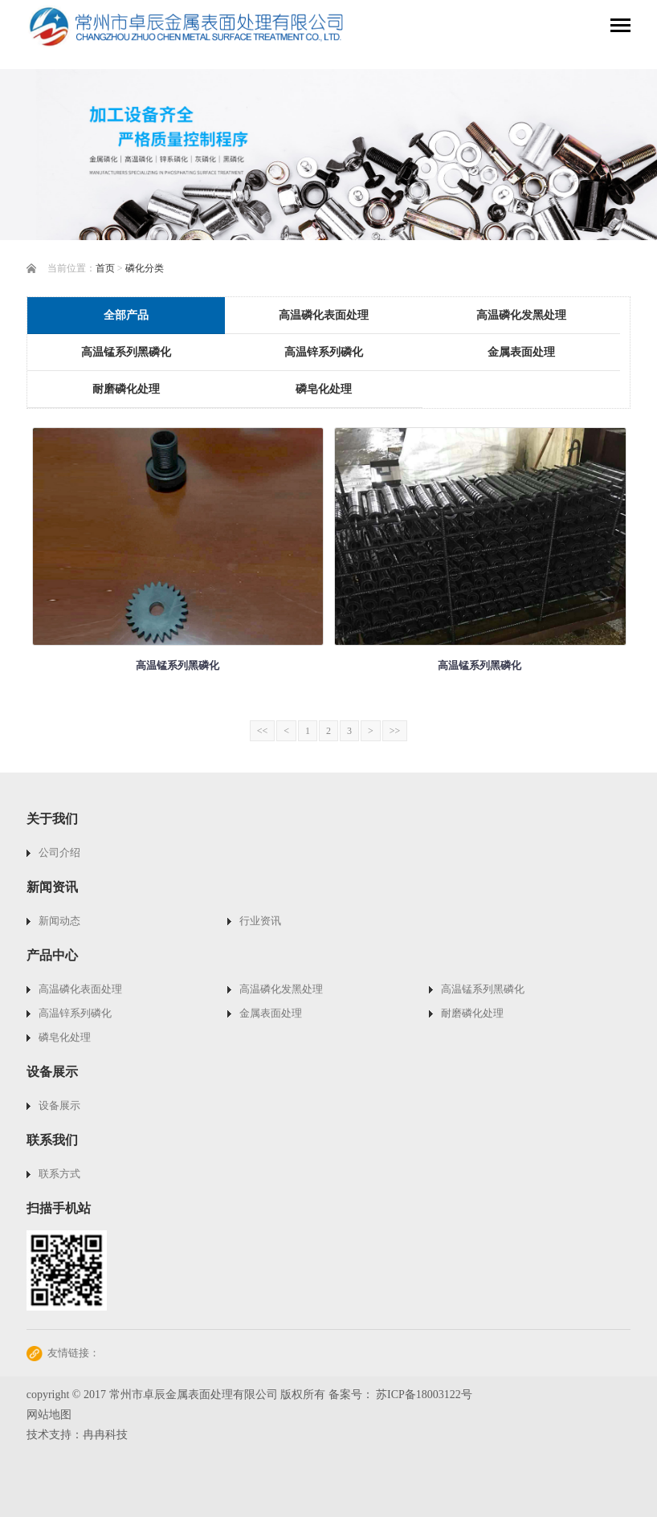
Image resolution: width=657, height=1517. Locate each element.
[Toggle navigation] (620, 26)
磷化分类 (144, 268)
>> (395, 730)
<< (262, 730)
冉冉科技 (105, 1435)
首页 (105, 268)
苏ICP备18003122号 (424, 1395)
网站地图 (49, 1415)
